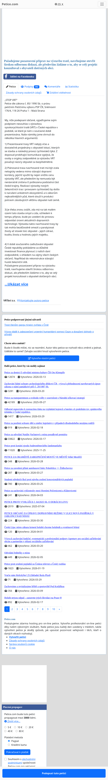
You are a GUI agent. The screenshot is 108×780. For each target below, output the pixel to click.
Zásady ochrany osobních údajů (23, 92)
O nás (12, 656)
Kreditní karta (19, 753)
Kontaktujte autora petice (33, 300)
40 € (10, 739)
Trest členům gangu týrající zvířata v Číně (26, 333)
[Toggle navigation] (102, 4)
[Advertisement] (54, 34)
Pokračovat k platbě (17, 760)
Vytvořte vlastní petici (41, 367)
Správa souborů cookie (22, 652)
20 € (31, 736)
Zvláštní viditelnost (59, 92)
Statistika (72, 86)
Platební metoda (13, 746)
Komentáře (52, 86)
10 (53, 617)
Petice (11, 86)
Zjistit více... (12, 730)
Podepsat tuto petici (32, 314)
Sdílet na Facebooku (19, 76)
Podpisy (30, 86)
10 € (20, 736)
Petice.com (10, 4)
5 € (9, 736)
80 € (21, 739)
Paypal (15, 749)
